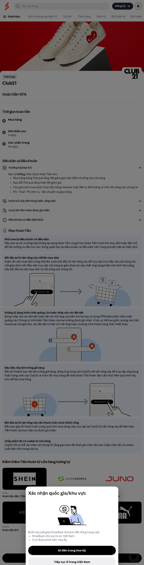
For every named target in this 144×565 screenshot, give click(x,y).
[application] (134, 555)
